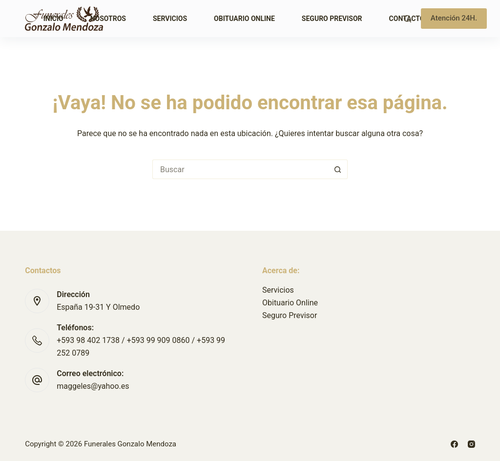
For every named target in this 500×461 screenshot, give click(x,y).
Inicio (53, 18)
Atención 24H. (454, 18)
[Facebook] (454, 444)
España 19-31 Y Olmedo (98, 307)
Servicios (170, 18)
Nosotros (108, 18)
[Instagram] (471, 444)
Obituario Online (244, 18)
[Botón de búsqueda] (338, 169)
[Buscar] (407, 18)
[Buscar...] (240, 169)
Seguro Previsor (332, 18)
